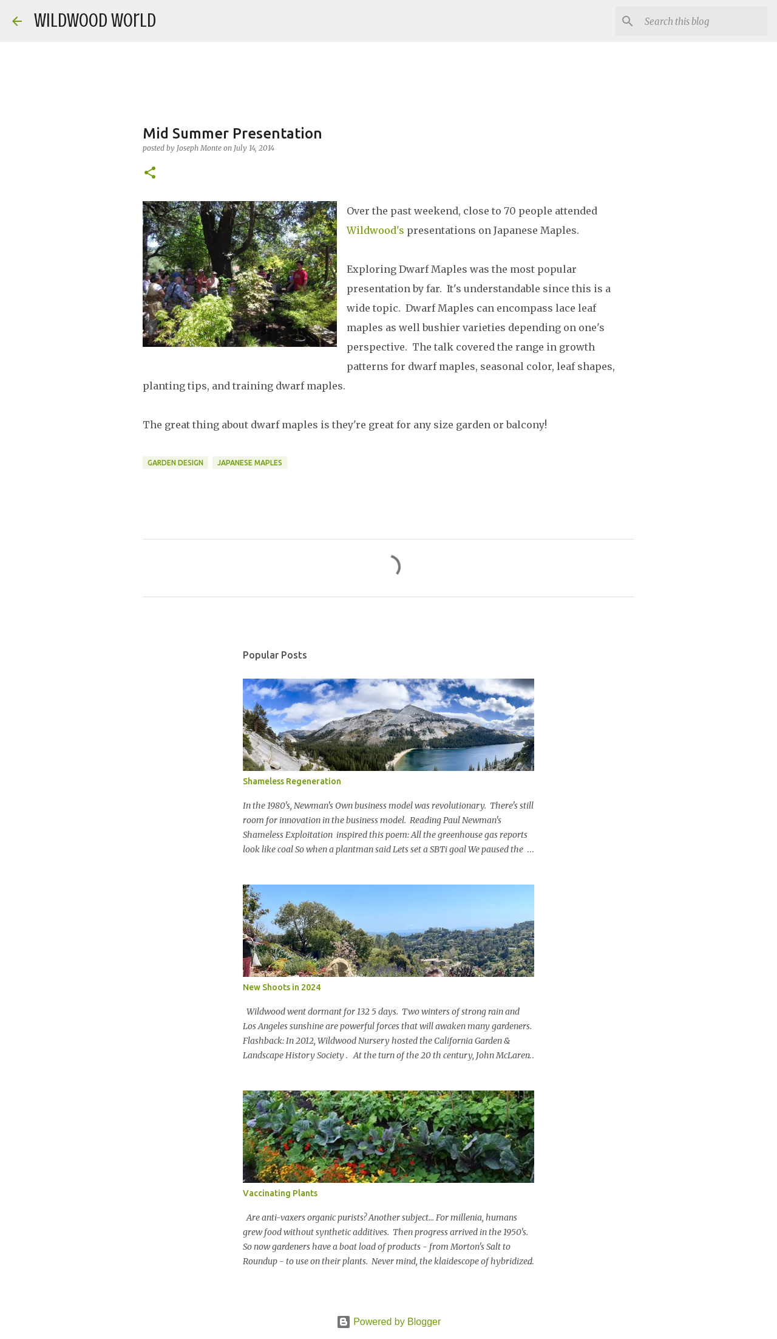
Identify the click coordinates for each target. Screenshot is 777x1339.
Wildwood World (95, 21)
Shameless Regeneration (292, 781)
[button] (150, 173)
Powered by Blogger (388, 1322)
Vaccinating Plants (280, 1193)
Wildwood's (375, 230)
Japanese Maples (249, 463)
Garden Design (175, 463)
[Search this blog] (703, 21)
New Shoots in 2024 (282, 987)
